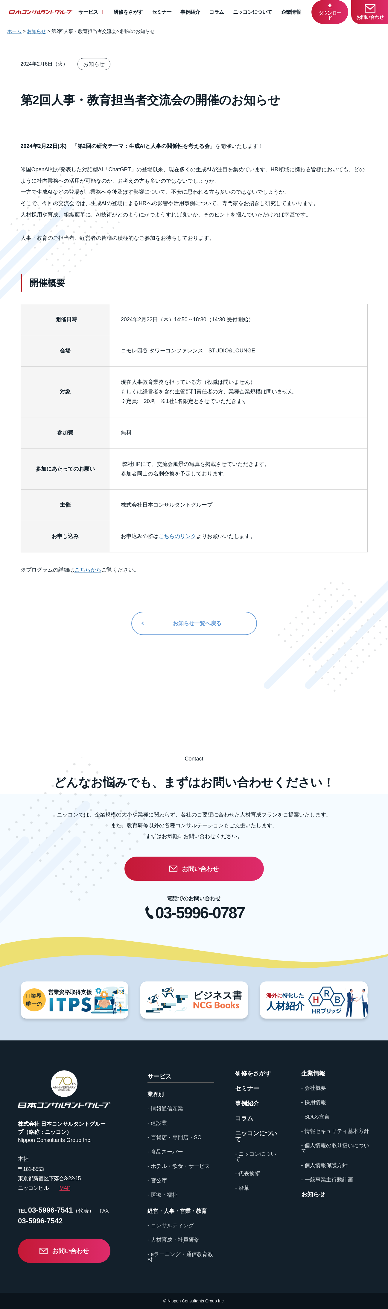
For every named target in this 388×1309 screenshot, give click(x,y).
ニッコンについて (252, 12)
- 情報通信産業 (165, 1109)
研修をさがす (128, 12)
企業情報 (291, 12)
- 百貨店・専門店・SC (174, 1137)
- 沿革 (242, 1188)
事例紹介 (190, 12)
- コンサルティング (170, 1225)
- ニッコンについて (255, 1156)
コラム (216, 12)
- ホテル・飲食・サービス (178, 1166)
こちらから (87, 570)
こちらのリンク (177, 536)
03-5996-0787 (199, 913)
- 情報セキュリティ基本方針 (335, 1131)
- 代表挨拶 (247, 1174)
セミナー (161, 12)
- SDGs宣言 (315, 1117)
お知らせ (313, 1194)
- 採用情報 (313, 1102)
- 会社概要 (313, 1088)
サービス (88, 12)
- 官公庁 (157, 1181)
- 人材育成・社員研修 (173, 1240)
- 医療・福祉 (162, 1195)
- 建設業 (157, 1123)
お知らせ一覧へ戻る (197, 623)
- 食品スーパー (165, 1152)
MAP (65, 1188)
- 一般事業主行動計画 (327, 1180)
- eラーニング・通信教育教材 (180, 1257)
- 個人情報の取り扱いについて (335, 1148)
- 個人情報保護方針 (324, 1165)
